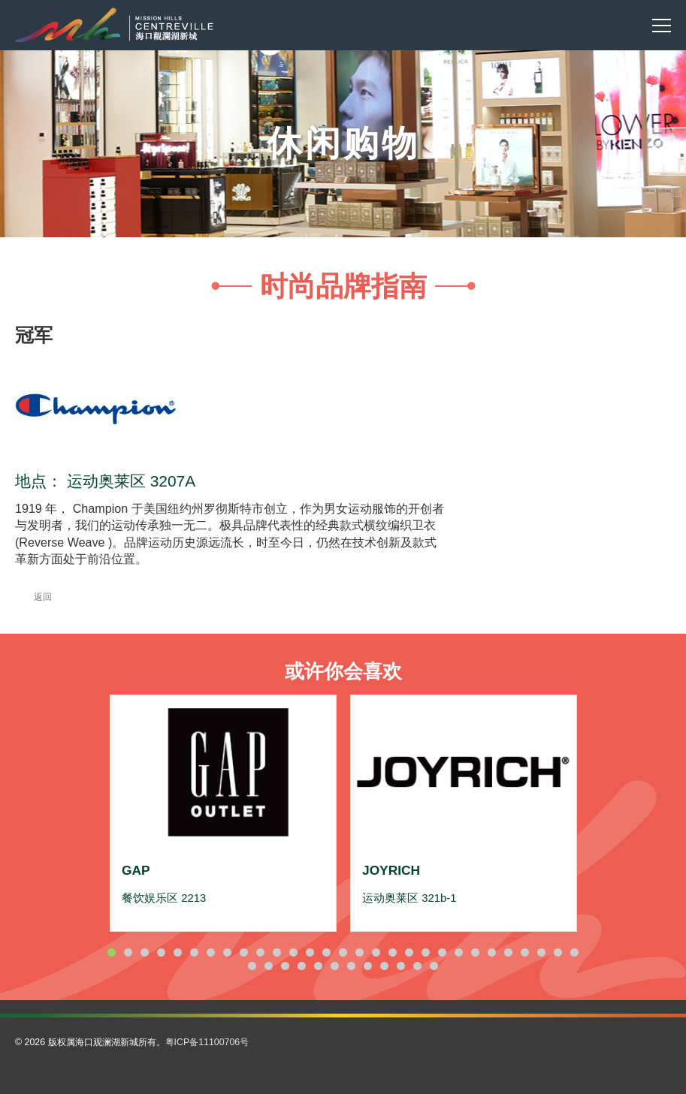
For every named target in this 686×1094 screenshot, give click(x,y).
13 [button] (310, 952)
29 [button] (574, 952)
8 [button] (227, 952)
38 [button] (384, 966)
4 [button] (161, 952)
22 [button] (459, 952)
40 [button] (417, 966)
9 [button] (244, 952)
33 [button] (302, 966)
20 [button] (426, 952)
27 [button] (541, 952)
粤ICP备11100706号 (207, 1042)
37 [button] (368, 966)
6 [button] (194, 952)
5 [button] (178, 952)
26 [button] (525, 952)
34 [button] (318, 966)
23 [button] (475, 952)
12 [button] (293, 952)
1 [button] (111, 952)
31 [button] (268, 966)
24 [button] (492, 952)
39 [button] (401, 966)
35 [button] (335, 966)
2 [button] (128, 952)
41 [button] (434, 966)
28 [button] (558, 952)
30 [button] (252, 966)
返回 (33, 597)
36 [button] (351, 966)
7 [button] (211, 952)
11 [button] (277, 952)
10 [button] (260, 952)
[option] (223, 813)
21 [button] (442, 952)
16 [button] (359, 952)
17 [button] (376, 952)
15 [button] (343, 952)
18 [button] (392, 952)
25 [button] (508, 952)
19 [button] (409, 952)
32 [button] (285, 966)
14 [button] (326, 952)
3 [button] (145, 952)
